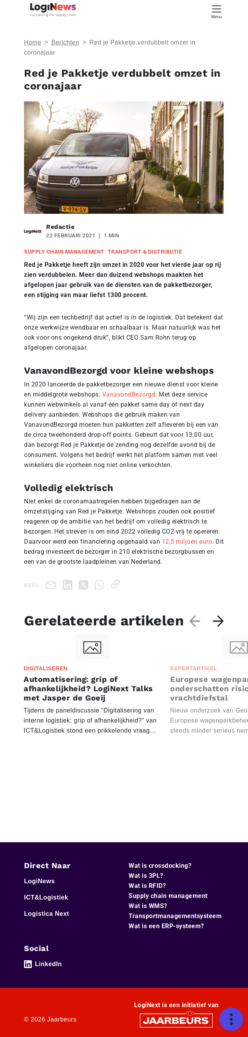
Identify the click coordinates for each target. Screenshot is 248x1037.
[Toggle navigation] (216, 11)
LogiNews (39, 881)
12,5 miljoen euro (187, 541)
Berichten (65, 42)
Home (32, 42)
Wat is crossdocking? (160, 865)
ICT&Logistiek (46, 897)
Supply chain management (168, 896)
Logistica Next (46, 913)
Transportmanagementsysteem (175, 916)
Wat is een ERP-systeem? (166, 926)
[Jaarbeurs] (176, 1020)
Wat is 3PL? (146, 875)
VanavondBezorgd (129, 394)
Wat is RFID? (147, 885)
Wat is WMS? (148, 906)
